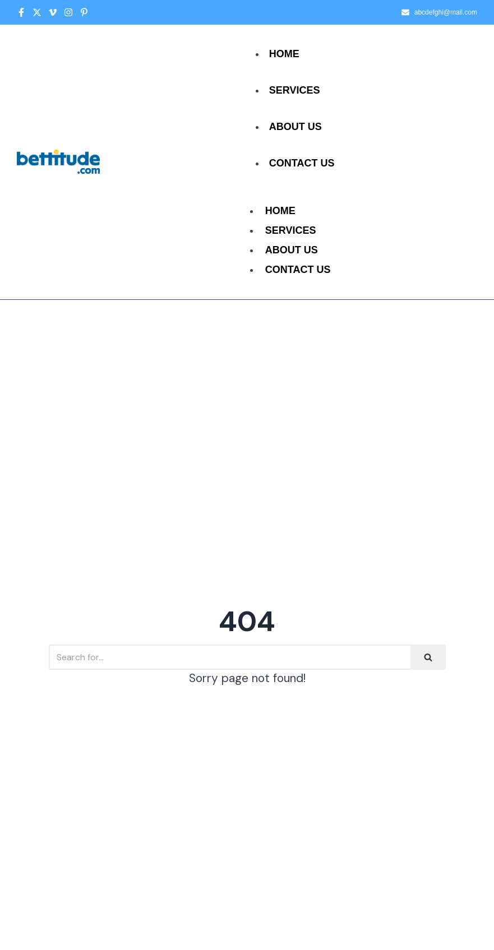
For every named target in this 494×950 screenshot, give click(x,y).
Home (284, 53)
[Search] (229, 657)
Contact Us (302, 163)
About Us (295, 126)
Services (294, 90)
